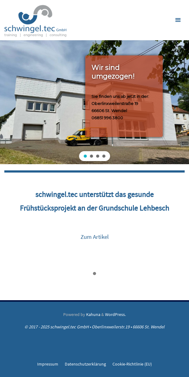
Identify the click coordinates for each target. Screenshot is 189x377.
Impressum (47, 364)
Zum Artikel (95, 236)
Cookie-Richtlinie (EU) (132, 364)
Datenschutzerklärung (85, 364)
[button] (85, 156)
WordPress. (115, 314)
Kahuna (92, 314)
